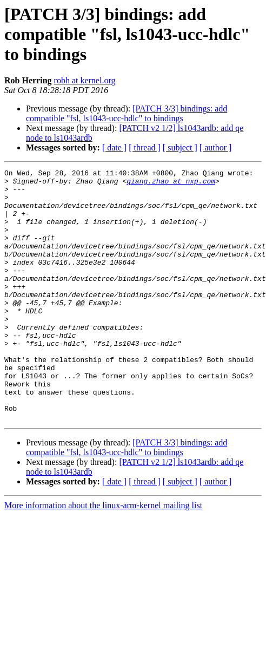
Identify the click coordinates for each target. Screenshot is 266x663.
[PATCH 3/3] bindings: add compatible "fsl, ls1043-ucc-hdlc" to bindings (126, 113)
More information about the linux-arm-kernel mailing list (103, 555)
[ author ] (216, 147)
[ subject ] (180, 147)
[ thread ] (145, 147)
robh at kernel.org (85, 80)
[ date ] (114, 147)
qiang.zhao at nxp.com (171, 184)
